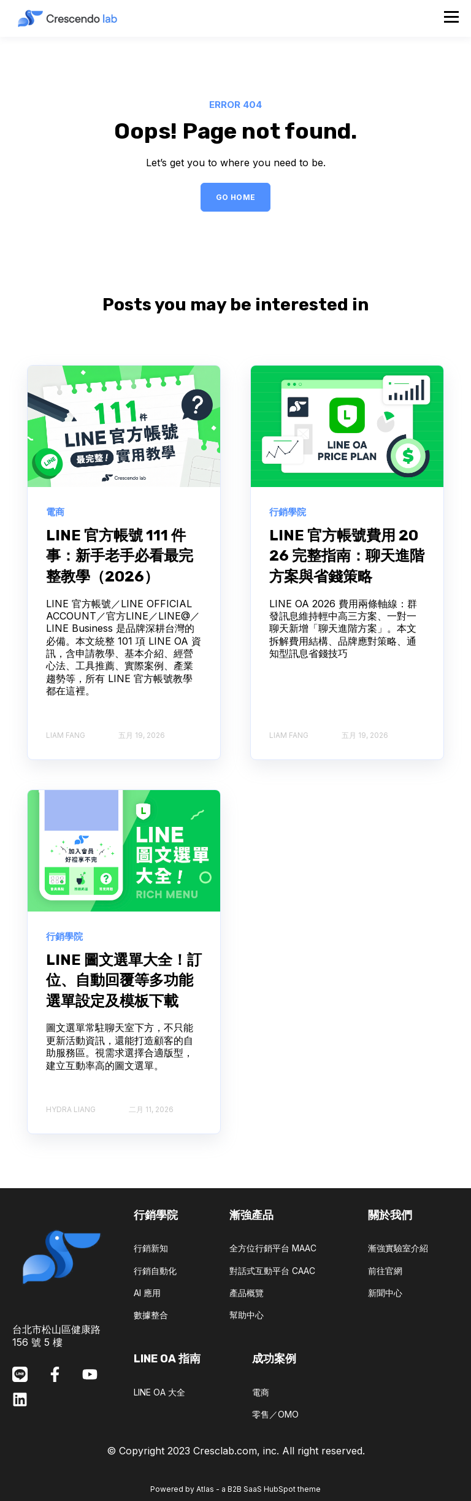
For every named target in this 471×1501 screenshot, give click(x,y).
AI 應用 (147, 1293)
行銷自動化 (155, 1270)
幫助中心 (246, 1315)
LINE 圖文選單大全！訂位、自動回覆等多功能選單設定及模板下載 (124, 980)
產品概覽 (246, 1293)
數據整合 (151, 1315)
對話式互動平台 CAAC (272, 1270)
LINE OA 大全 (159, 1392)
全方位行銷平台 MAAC (272, 1248)
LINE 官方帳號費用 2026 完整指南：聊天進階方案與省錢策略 (346, 556)
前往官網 (385, 1270)
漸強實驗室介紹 (398, 1248)
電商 (260, 1392)
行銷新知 (151, 1248)
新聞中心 (385, 1293)
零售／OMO (275, 1414)
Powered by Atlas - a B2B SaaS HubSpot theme (235, 1489)
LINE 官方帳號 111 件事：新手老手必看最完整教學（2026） (119, 556)
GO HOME (236, 197)
